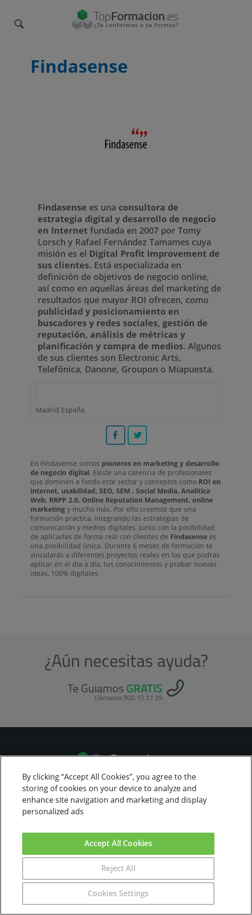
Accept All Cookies (118, 843)
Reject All (118, 868)
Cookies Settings (118, 893)
